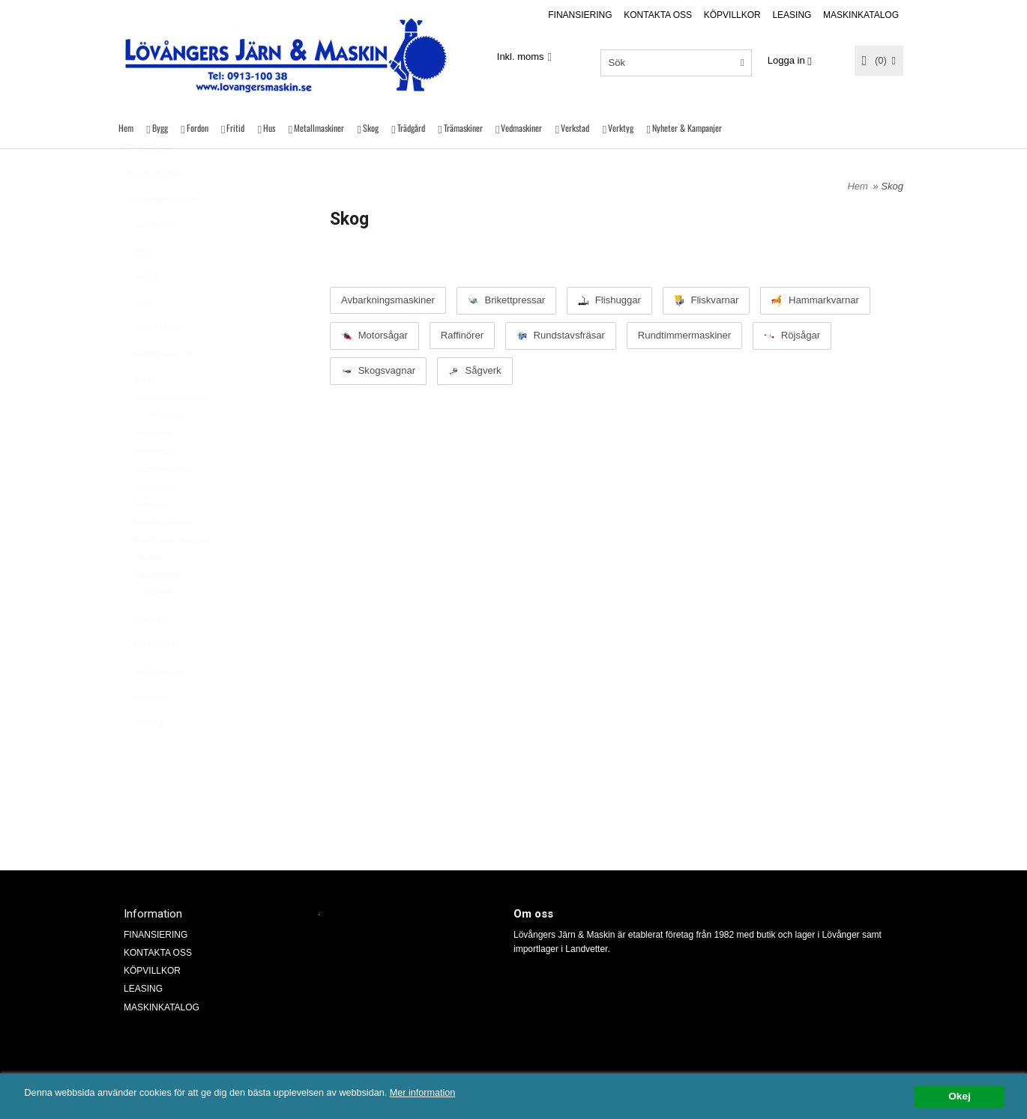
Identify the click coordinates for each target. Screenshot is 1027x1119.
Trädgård (411, 127)
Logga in (786, 60)
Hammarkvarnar (162, 505)
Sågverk (152, 629)
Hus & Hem (151, 365)
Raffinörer (151, 540)
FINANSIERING (580, 15)
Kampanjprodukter (160, 236)
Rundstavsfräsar (163, 558)
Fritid (235, 127)
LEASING (791, 15)
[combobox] (524, 57)
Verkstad (575, 127)
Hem (125, 127)
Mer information (453, 1093)
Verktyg (620, 127)
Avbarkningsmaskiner (172, 434)
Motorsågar (154, 522)
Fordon (197, 127)
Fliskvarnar (153, 487)
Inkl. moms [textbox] (520, 57)
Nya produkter (152, 210)
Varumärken (152, 262)
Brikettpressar (158, 452)
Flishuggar (152, 469)
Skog (371, 127)
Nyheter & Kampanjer (687, 127)
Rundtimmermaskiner (172, 575)
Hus (269, 127)
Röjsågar (149, 593)
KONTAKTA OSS (658, 15)
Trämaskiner (463, 127)
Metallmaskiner (319, 127)
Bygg (160, 127)
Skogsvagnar (157, 611)
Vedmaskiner (521, 127)
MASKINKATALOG (861, 15)
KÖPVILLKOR (732, 15)
